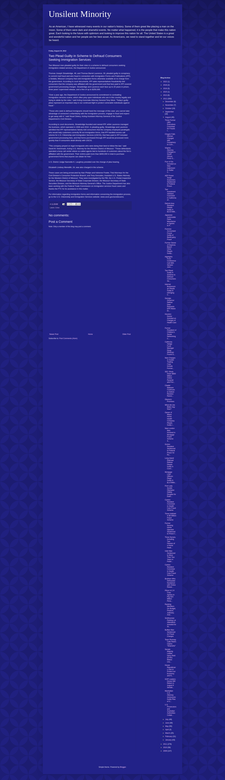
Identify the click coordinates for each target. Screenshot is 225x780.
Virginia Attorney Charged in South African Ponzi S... (170, 153)
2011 (165, 744)
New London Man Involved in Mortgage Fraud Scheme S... (170, 434)
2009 (165, 751)
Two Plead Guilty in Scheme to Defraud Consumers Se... (170, 276)
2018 (165, 85)
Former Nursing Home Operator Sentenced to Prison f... (170, 528)
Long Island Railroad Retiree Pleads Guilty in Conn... (169, 463)
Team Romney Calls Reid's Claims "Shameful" (170, 643)
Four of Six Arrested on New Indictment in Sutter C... (170, 167)
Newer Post (53, 334)
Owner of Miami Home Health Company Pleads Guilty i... (169, 419)
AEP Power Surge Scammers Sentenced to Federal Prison (170, 181)
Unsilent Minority (80, 14)
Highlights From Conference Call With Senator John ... (170, 262)
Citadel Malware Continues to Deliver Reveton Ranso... (170, 390)
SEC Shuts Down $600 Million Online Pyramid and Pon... (170, 377)
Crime (57, 208)
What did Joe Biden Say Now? (170, 407)
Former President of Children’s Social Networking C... (170, 333)
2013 (165, 95)
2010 (165, 747)
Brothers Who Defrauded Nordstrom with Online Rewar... (170, 583)
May (167, 726)
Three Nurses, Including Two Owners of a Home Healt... (170, 542)
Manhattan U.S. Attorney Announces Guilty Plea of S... (170, 696)
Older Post (126, 334)
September (169, 112)
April (167, 730)
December (169, 102)
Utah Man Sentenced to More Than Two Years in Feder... (170, 556)
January (168, 740)
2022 (165, 82)
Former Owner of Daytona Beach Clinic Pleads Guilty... (170, 248)
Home (90, 334)
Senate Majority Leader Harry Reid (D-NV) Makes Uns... (170, 655)
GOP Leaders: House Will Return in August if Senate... (170, 683)
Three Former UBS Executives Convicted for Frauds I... (170, 125)
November (169, 105)
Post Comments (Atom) (68, 338)
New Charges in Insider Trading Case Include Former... (170, 363)
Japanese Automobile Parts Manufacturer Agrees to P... (170, 220)
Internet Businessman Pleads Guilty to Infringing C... (170, 289)
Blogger (123, 767)
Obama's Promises (169, 400)
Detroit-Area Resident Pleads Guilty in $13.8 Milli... (170, 207)
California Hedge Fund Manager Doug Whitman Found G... (170, 348)
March (168, 733)
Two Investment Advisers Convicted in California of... (170, 194)
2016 (165, 88)
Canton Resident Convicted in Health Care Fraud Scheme (170, 505)
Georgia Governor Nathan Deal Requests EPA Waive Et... (170, 304)
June (167, 723)
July (167, 719)
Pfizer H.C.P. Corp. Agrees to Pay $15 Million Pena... (170, 596)
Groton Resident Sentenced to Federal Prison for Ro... (170, 449)
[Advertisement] (90, 311)
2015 (165, 92)
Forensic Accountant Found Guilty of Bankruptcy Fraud (170, 234)
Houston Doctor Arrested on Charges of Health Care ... (170, 319)
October (168, 108)
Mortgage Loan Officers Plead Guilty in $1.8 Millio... (170, 477)
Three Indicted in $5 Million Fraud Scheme (170, 517)
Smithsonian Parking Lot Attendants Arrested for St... (170, 622)
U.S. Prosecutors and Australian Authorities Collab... (170, 710)
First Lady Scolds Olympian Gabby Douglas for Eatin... (170, 491)
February (169, 736)
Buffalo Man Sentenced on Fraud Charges (170, 633)
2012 (165, 99)
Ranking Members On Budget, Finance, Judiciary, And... (170, 609)
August (168, 117)
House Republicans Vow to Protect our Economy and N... (170, 670)
